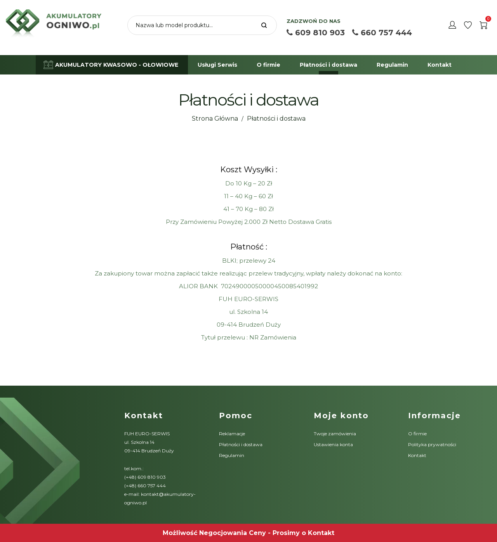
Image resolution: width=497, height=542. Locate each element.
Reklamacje (232, 433)
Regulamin (231, 455)
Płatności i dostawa (240, 444)
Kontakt (417, 455)
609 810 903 (316, 32)
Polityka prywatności (432, 444)
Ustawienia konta (333, 444)
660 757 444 (382, 32)
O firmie (417, 433)
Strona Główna (215, 118)
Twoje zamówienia (335, 433)
